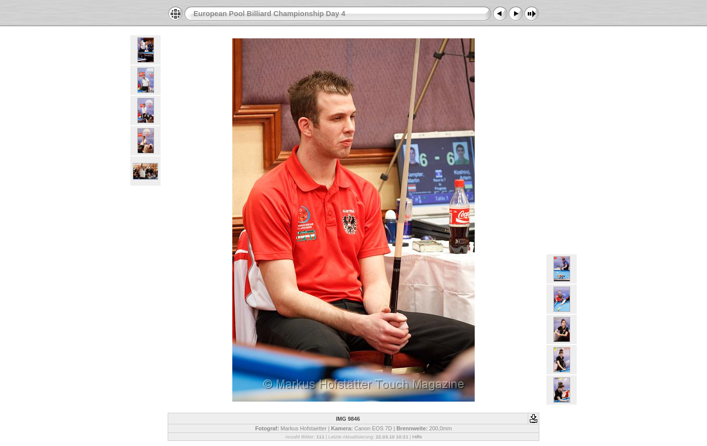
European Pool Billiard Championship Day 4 (269, 14)
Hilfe (417, 436)
